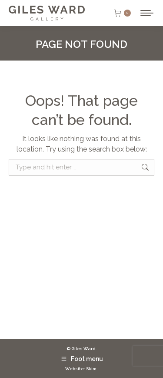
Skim (91, 368)
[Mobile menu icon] (147, 13)
